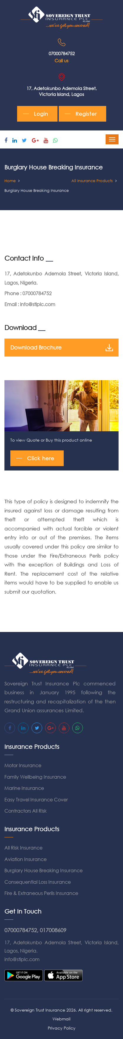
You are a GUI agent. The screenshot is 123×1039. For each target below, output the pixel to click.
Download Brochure (61, 347)
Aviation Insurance (25, 859)
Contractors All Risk (25, 811)
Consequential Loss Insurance (37, 882)
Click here (40, 458)
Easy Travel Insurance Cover (36, 799)
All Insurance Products (92, 180)
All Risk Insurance (23, 847)
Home (10, 180)
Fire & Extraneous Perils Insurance (41, 893)
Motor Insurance (22, 765)
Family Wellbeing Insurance (35, 777)
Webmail (61, 1019)
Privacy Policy (62, 1028)
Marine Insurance (24, 788)
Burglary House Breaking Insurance (43, 870)
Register (86, 114)
